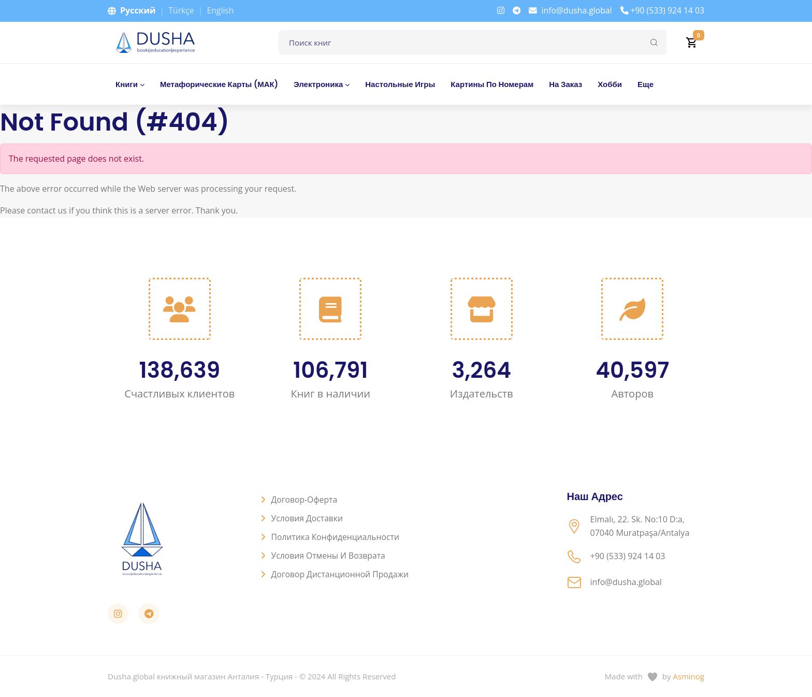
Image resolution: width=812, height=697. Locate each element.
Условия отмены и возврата (329, 555)
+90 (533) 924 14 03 (661, 10)
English (221, 10)
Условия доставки (307, 518)
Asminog (688, 676)
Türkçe (181, 10)
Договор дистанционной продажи (341, 574)
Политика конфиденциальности (336, 537)
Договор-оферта (305, 499)
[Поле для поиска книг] (472, 42)
